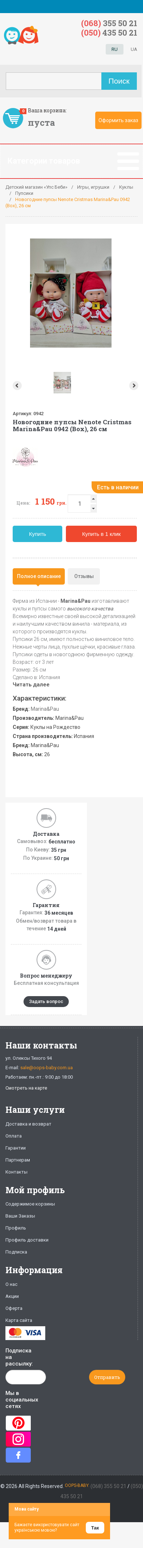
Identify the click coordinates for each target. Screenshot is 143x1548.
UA (134, 49)
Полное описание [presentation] (39, 576)
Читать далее (31, 684)
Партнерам (17, 1160)
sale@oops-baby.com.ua (46, 1067)
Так (95, 1528)
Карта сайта (18, 1320)
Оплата (13, 1136)
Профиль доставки (27, 1240)
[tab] (39, 576)
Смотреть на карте (26, 1088)
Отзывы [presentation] (84, 576)
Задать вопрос (46, 1001)
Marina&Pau (45, 709)
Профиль (15, 1228)
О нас (11, 1284)
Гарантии (15, 1148)
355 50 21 (109, 23)
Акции (12, 1296)
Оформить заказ (118, 120)
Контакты (16, 1172)
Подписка (16, 1252)
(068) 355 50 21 (108, 1486)
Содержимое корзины (30, 1204)
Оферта (13, 1308)
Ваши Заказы (20, 1216)
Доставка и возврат (28, 1124)
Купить (37, 534)
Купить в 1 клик (101, 534)
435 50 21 (109, 32)
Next (134, 386)
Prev (16, 386)
